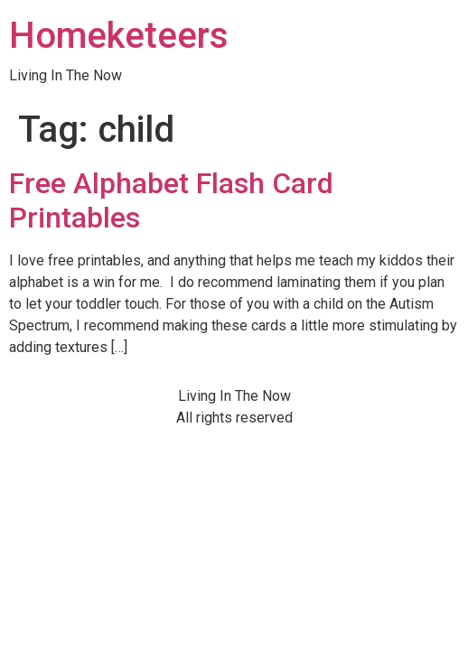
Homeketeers (119, 35)
